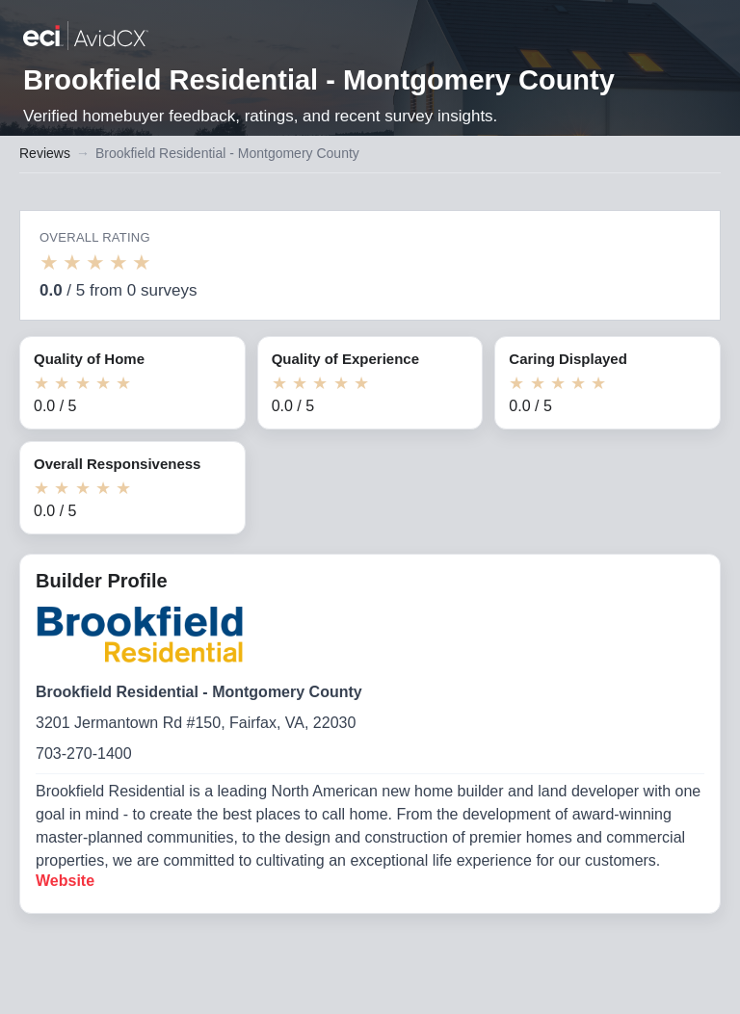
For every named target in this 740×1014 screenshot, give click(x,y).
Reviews (44, 153)
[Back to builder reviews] (85, 37)
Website (65, 880)
